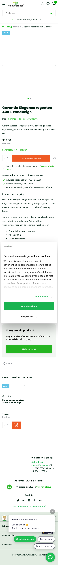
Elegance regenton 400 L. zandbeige (13, 401)
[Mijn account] (42, 4)
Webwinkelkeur (43, 486)
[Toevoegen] (16, 425)
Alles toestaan (29, 306)
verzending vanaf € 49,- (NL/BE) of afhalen (27, 187)
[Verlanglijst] (48, 4)
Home (17, 26)
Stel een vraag (29, 348)
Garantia (12, 118)
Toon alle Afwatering (28, 118)
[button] (28, 98)
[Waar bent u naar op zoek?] (29, 13)
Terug (7, 26)
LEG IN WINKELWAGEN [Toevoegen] (31, 158)
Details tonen (41, 296)
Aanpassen (29, 316)
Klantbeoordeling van (17, 183)
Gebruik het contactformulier (39, 464)
